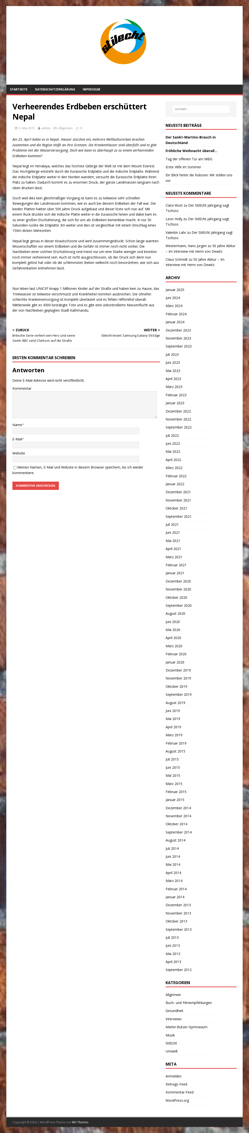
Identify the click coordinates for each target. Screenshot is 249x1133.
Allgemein (65, 128)
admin (46, 128)
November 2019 (178, 678)
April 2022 (173, 459)
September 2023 (179, 346)
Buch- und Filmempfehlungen (189, 1002)
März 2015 (174, 783)
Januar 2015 (175, 799)
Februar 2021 (176, 565)
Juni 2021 (173, 532)
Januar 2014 (175, 897)
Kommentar (21, 388)
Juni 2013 (173, 945)
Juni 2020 (173, 621)
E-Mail (17, 439)
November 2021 (178, 500)
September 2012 (179, 969)
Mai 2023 (173, 370)
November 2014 (178, 816)
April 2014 (173, 872)
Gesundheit (174, 1010)
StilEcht (171, 1043)
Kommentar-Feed (180, 1092)
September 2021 (179, 516)
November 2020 (178, 589)
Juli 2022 (172, 435)
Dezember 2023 (178, 330)
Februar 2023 (176, 395)
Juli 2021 (172, 524)
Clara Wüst (174, 205)
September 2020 (179, 605)
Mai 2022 (173, 451)
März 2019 (174, 735)
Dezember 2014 (178, 808)
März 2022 (174, 467)
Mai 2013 (173, 953)
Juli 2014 (172, 848)
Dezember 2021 (178, 492)
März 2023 (174, 386)
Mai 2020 (173, 629)
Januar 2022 (175, 484)
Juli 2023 (172, 354)
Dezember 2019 (178, 670)
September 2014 (179, 832)
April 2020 (173, 637)
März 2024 (174, 305)
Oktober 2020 (176, 597)
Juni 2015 (173, 767)
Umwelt (172, 1051)
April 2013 (173, 961)
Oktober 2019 (176, 686)
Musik (170, 1035)
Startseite (18, 89)
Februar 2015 (176, 791)
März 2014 (174, 880)
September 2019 (179, 694)
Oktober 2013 (176, 921)
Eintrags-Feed (176, 1084)
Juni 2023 (173, 362)
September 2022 (179, 427)
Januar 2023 (175, 403)
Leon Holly (174, 219)
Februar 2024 (176, 314)
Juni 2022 (173, 443)
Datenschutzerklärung (55, 89)
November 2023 (178, 338)
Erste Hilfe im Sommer (183, 167)
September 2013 (179, 929)
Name (17, 424)
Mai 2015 (173, 775)
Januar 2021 (175, 573)
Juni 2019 (173, 710)
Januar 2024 (175, 322)
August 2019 (175, 702)
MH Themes (80, 1122)
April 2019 (173, 727)
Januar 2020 (175, 662)
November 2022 (178, 419)
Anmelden (173, 1076)
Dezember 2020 (178, 581)
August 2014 (175, 840)
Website (18, 453)
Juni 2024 (173, 297)
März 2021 (174, 557)
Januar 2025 (175, 289)
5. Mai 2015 (27, 128)
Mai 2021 (173, 540)
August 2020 (175, 613)
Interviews (174, 1019)
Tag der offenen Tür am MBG (189, 159)
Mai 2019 (173, 718)
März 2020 (174, 646)
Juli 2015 (172, 759)
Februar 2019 (176, 743)
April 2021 (173, 548)
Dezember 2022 (178, 411)
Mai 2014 (173, 864)
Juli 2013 (172, 937)
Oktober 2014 (176, 824)
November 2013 (178, 913)
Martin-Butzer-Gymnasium (186, 1027)
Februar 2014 (176, 889)
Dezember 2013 (178, 905)
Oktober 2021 (176, 508)
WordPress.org (177, 1100)
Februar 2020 (176, 654)
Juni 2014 (173, 856)
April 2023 (173, 378)
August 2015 (175, 751)
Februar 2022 (176, 476)
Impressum (91, 89)
